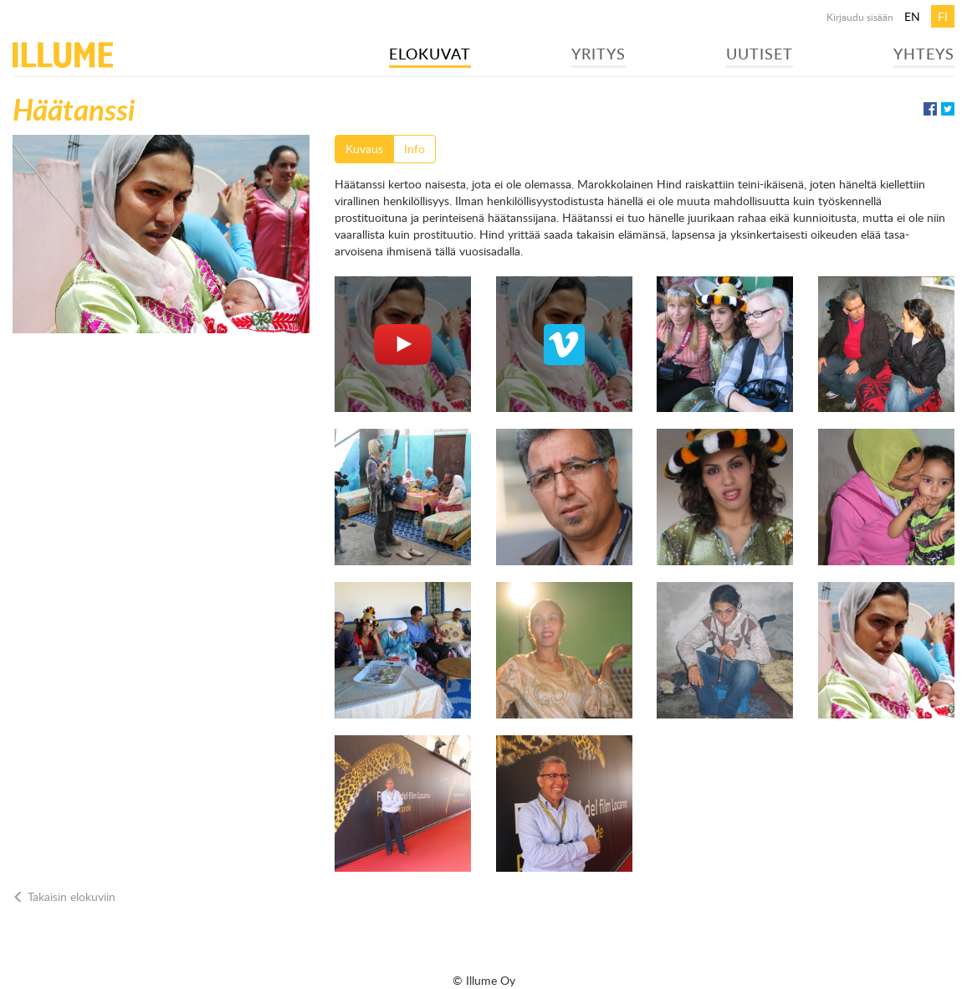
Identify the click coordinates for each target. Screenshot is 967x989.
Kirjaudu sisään (859, 16)
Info (414, 149)
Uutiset (759, 53)
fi (943, 16)
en (912, 16)
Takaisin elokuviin (64, 896)
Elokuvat (430, 53)
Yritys (598, 53)
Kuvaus (364, 149)
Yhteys (923, 53)
